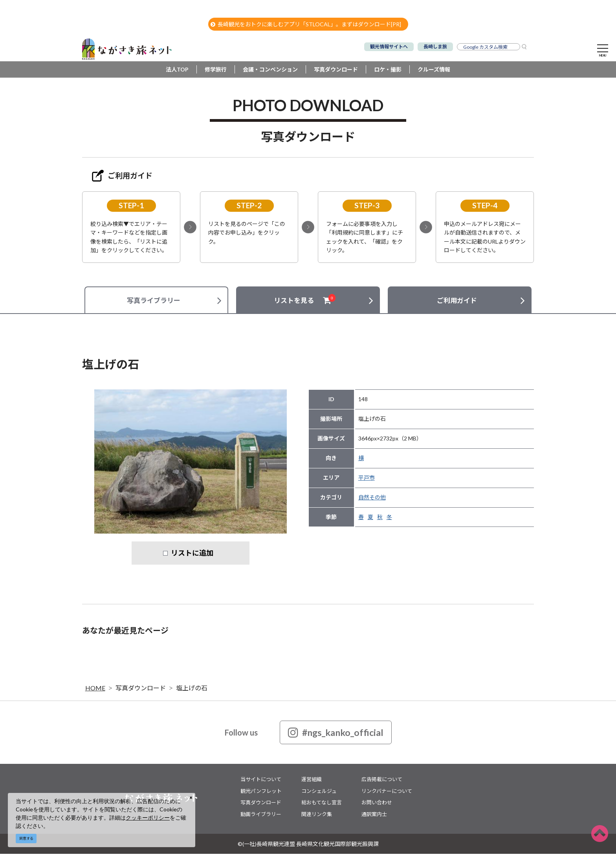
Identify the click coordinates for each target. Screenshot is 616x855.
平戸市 (366, 478)
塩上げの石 (191, 689)
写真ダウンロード (336, 70)
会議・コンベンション (270, 70)
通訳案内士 (374, 815)
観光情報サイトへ (389, 47)
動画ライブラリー (260, 815)
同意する (26, 838)
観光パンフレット (261, 792)
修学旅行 (216, 70)
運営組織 (311, 780)
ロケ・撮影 (388, 70)
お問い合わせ (376, 803)
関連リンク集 (316, 815)
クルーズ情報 (434, 70)
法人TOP (177, 70)
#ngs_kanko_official (335, 733)
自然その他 (372, 498)
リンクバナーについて (386, 792)
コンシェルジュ (319, 792)
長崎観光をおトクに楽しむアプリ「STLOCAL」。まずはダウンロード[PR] (306, 24)
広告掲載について (381, 780)
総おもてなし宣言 (321, 803)
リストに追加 (192, 554)
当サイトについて (260, 780)
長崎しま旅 (435, 47)
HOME (95, 689)
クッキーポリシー (148, 817)
